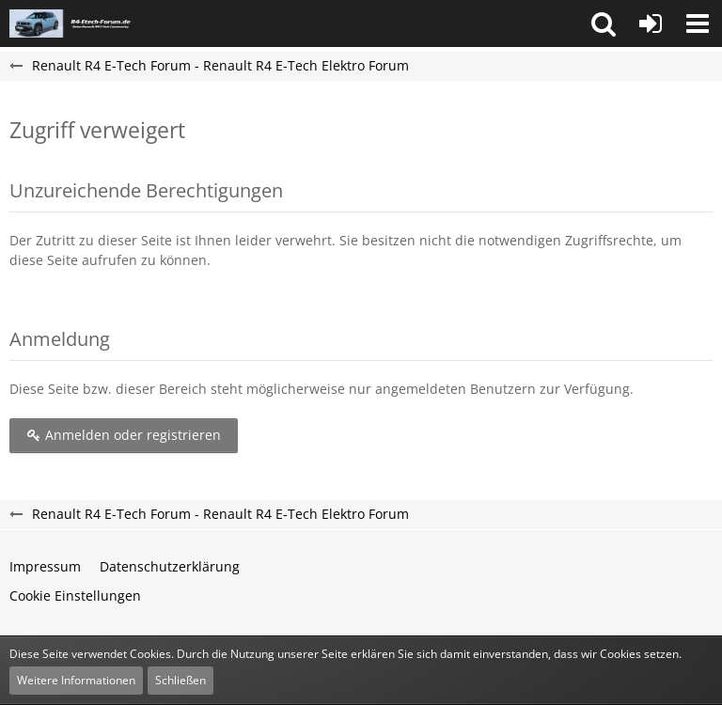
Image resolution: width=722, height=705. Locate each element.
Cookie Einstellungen (75, 595)
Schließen (180, 680)
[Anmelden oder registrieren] (650, 23)
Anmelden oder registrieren (123, 435)
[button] (603, 23)
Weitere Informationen (76, 680)
